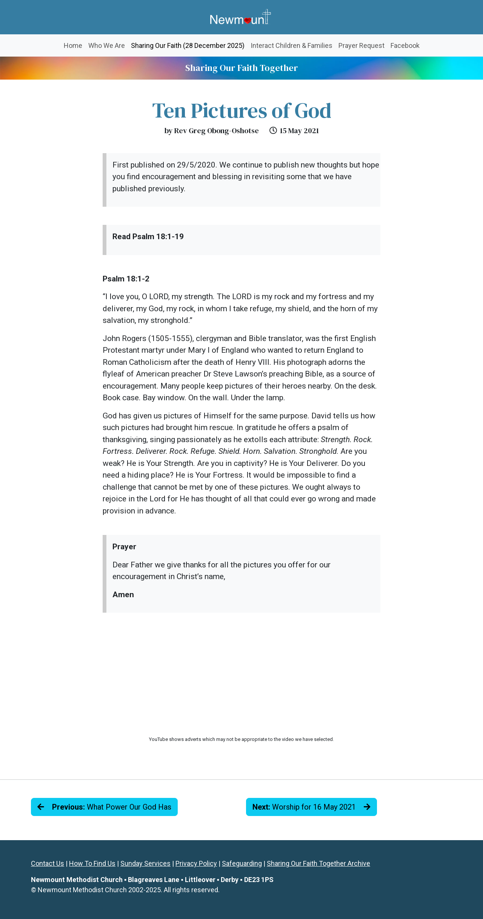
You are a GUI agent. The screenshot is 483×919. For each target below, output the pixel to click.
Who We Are (106, 45)
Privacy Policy (196, 863)
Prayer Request (361, 45)
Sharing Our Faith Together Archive (318, 863)
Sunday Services (145, 863)
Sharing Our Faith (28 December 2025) (189, 44)
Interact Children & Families (291, 45)
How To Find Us (92, 863)
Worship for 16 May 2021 (311, 806)
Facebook (405, 45)
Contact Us (47, 863)
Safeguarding (242, 863)
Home (73, 45)
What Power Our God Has (104, 806)
